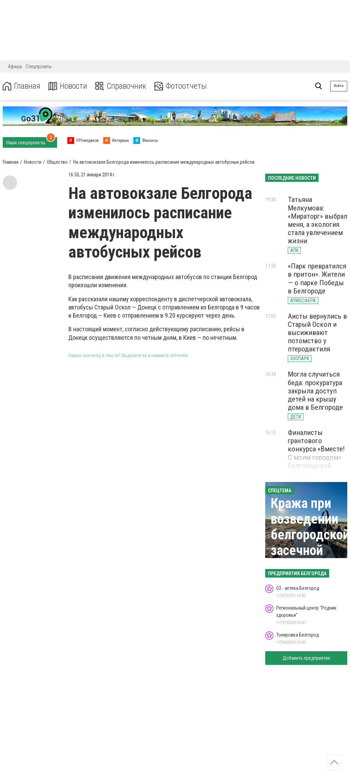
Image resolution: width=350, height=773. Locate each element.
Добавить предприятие (306, 658)
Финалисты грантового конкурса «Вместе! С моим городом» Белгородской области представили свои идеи (316, 461)
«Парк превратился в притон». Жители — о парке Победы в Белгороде (317, 278)
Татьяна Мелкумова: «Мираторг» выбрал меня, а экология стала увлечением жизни (317, 220)
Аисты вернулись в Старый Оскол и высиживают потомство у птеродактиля (317, 332)
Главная (21, 86)
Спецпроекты (39, 66)
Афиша (15, 66)
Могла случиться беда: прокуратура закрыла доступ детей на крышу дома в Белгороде (315, 390)
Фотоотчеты (180, 86)
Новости (68, 86)
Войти (339, 86)
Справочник (120, 86)
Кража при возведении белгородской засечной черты (310, 534)
